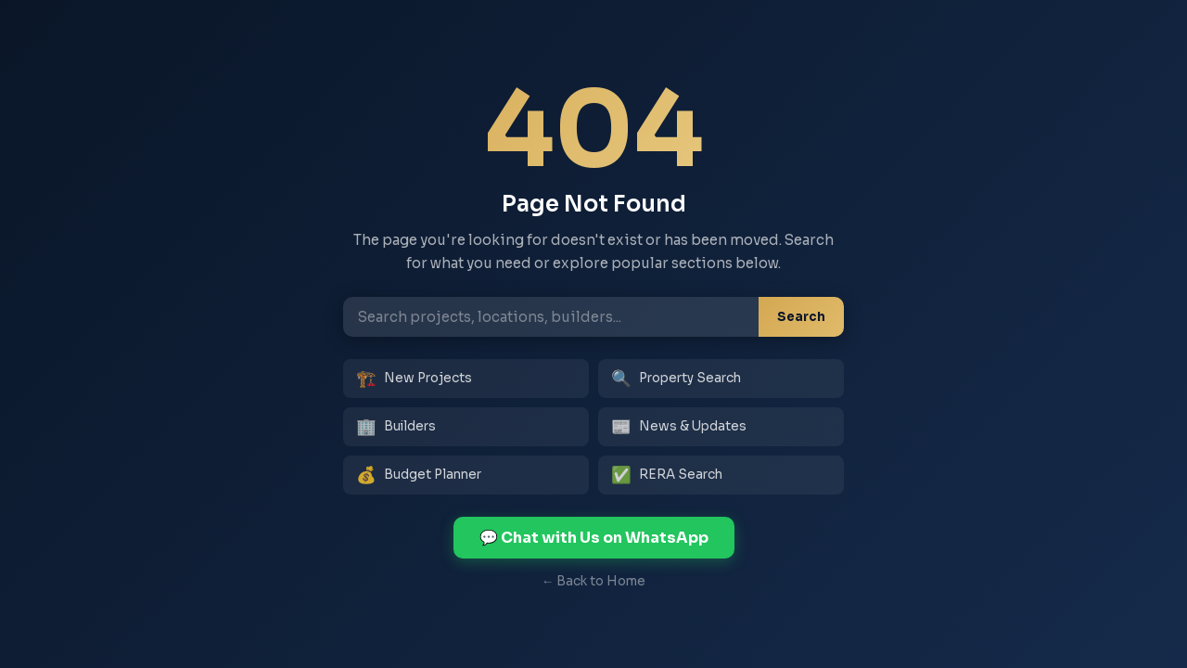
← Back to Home (594, 581)
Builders (396, 427)
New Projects (414, 378)
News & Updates (679, 427)
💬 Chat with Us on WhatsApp (593, 537)
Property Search (676, 378)
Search (801, 317)
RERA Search (666, 475)
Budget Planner (418, 475)
